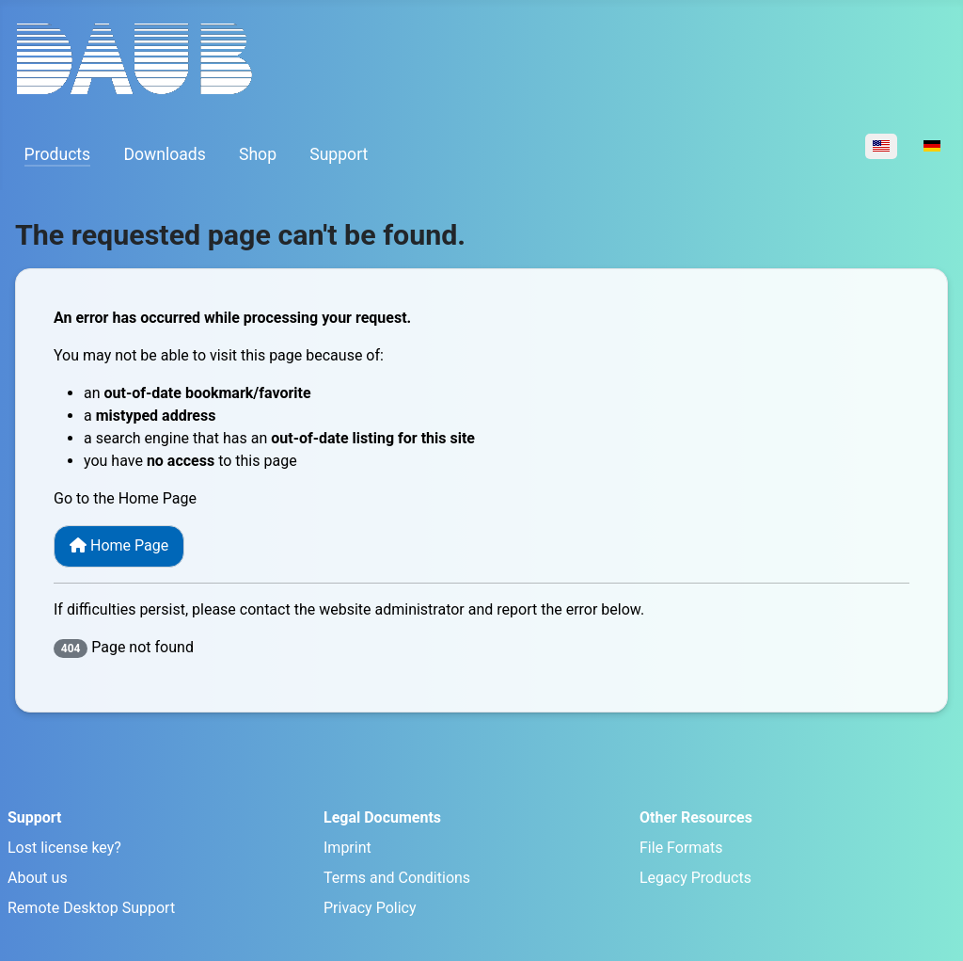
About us (38, 878)
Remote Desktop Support (91, 908)
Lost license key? (64, 848)
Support (338, 154)
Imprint (347, 848)
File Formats (681, 848)
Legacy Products (695, 878)
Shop (257, 154)
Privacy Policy (370, 908)
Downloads (164, 154)
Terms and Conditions (397, 878)
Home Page (119, 545)
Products (57, 154)
